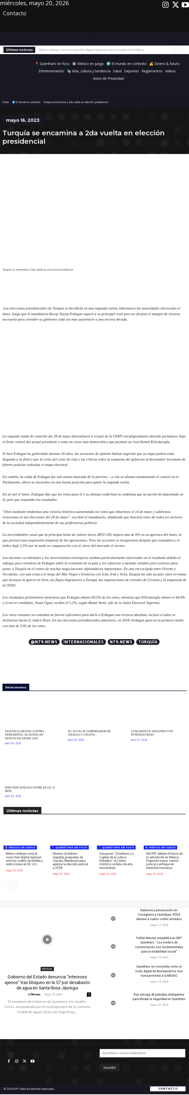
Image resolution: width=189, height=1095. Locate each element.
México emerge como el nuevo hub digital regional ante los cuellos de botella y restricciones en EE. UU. (24, 859)
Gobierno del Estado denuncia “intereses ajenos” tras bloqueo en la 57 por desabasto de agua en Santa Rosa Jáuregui (47, 982)
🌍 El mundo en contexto (26, 102)
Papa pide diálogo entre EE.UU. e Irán (30, 789)
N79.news (121, 642)
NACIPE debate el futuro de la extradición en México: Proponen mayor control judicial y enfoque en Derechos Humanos (164, 861)
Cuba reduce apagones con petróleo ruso (152, 732)
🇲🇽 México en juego (20, 847)
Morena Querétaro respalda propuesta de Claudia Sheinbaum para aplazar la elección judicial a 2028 (70, 861)
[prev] (175, 50)
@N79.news (44, 642)
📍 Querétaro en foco (69, 847)
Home (5, 102)
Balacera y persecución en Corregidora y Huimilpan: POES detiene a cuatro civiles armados (159, 915)
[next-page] (14, 885)
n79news (34, 994)
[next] (182, 50)
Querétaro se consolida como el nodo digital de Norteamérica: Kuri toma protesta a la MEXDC (159, 971)
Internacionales (83, 642)
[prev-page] (6, 885)
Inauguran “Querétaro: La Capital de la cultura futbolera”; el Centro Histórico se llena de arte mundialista (116, 861)
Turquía (148, 642)
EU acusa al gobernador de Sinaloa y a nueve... (89, 732)
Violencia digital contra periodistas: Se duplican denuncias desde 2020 (24, 734)
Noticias (47, 969)
